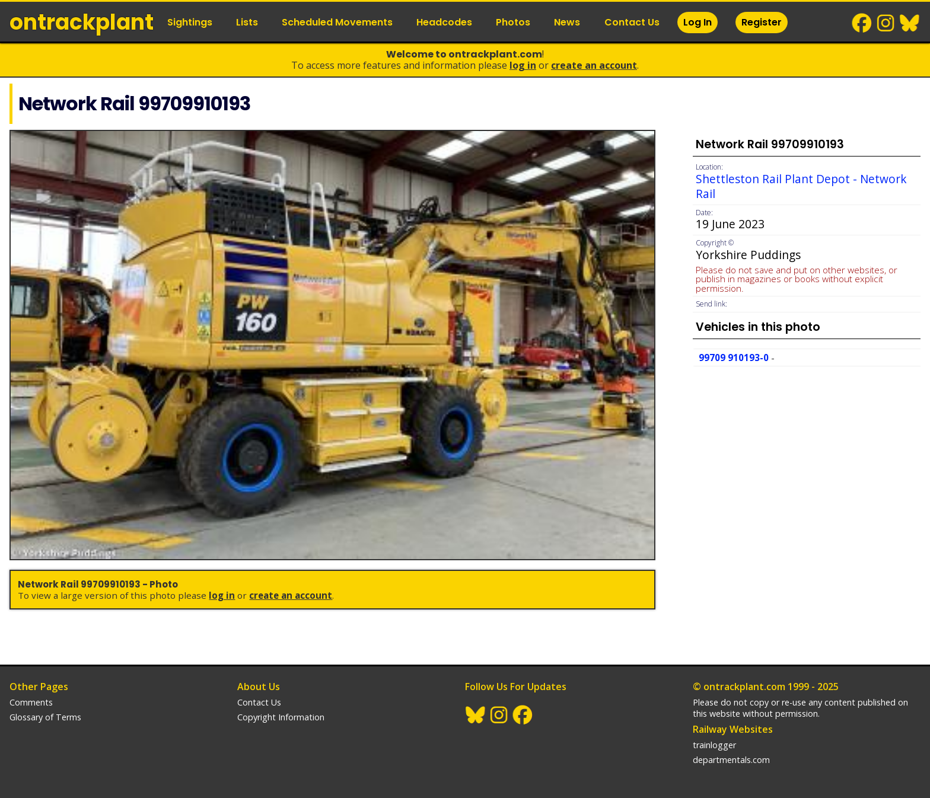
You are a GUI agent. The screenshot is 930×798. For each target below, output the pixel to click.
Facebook (862, 23)
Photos (513, 22)
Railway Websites (733, 729)
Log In (697, 22)
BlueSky (910, 23)
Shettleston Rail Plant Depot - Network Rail (801, 186)
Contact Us (632, 22)
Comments (31, 702)
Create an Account (594, 65)
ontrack (81, 22)
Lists (247, 22)
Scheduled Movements (337, 22)
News (567, 22)
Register (761, 22)
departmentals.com (731, 759)
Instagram (886, 23)
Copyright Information (280, 717)
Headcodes (444, 22)
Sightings (189, 22)
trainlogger (714, 745)
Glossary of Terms (45, 717)
